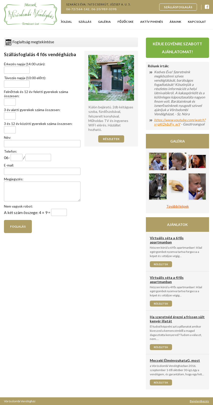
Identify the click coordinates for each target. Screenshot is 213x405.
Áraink (175, 22)
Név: (7, 137)
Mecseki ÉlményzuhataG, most (175, 360)
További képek (177, 206)
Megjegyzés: (13, 179)
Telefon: (10, 151)
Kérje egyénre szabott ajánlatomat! (177, 47)
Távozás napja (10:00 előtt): (25, 78)
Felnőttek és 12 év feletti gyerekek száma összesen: (36, 94)
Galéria (104, 22)
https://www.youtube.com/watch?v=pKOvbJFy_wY (180, 122)
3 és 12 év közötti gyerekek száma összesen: (38, 123)
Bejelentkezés (199, 401)
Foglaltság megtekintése (30, 42)
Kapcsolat (197, 22)
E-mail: (9, 165)
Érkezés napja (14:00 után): (24, 64)
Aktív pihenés (151, 22)
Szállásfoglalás (178, 7)
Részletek (111, 139)
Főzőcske (125, 22)
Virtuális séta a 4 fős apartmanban (167, 279)
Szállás (84, 22)
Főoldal (65, 22)
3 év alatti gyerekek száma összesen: (32, 110)
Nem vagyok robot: (18, 206)
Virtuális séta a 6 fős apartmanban (167, 240)
